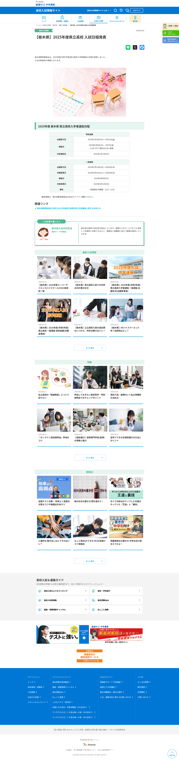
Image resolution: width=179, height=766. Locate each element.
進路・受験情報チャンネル (52, 610)
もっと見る (90, 349)
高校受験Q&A (100, 601)
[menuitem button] (135, 18)
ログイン (136, 10)
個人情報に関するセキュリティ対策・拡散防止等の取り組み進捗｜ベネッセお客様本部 (89, 730)
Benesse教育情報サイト (105, 751)
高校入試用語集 (47, 601)
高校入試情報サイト (48, 10)
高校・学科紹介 (100, 591)
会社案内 (69, 751)
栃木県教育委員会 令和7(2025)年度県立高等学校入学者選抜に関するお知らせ (69, 209)
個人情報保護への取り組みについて (85, 751)
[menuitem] (44, 18)
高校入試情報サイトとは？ (98, 10)
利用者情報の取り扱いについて (89, 741)
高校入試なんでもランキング (52, 591)
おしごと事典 (100, 610)
